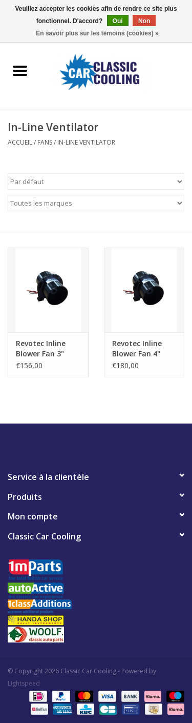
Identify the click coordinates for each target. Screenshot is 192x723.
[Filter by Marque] (96, 203)
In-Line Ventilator (86, 142)
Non (144, 21)
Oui (118, 21)
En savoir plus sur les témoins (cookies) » (97, 33)
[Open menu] (20, 70)
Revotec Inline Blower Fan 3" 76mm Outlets (42, 348)
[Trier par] (96, 181)
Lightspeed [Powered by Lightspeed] (24, 683)
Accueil (20, 142)
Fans (44, 142)
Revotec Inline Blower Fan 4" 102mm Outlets (140, 348)
